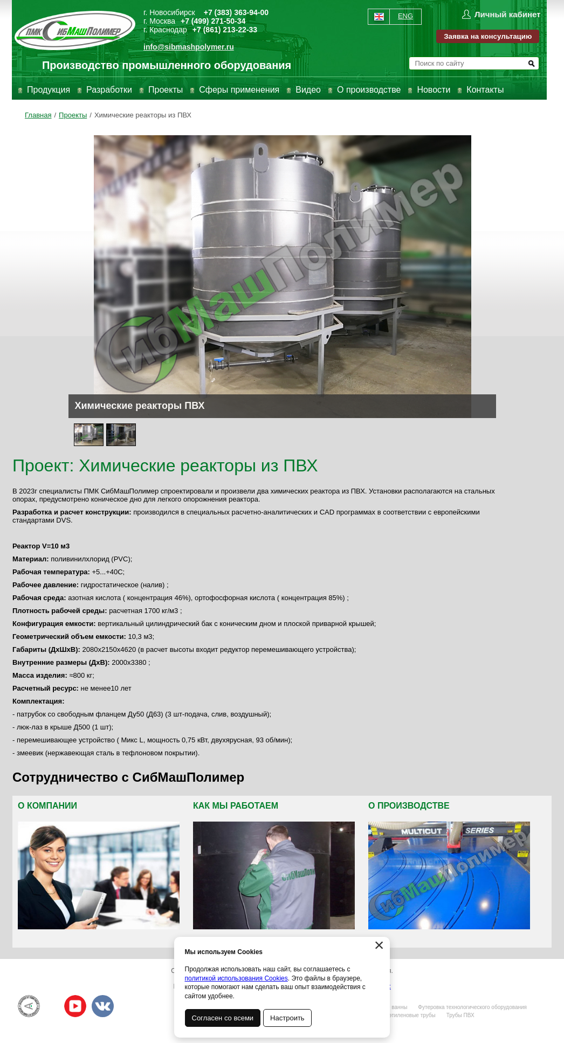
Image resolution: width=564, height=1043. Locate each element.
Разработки (109, 89)
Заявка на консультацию (488, 36)
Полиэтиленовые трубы (405, 1015)
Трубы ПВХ (460, 1015)
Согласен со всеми (223, 1018)
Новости (433, 89)
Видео (308, 89)
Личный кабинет (507, 14)
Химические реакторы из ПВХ (142, 115)
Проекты (165, 89)
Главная (38, 115)
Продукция (48, 89)
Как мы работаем (235, 805)
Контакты (485, 89)
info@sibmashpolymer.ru (188, 47)
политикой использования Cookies (236, 978)
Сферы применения (239, 89)
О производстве (369, 89)
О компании (47, 805)
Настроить (288, 1018)
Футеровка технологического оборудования (472, 1007)
